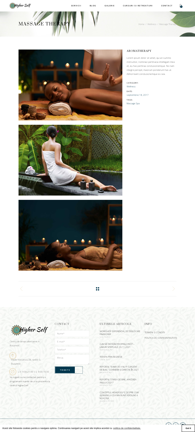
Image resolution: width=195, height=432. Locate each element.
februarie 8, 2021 (106, 372)
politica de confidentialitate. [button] (127, 428)
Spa (138, 103)
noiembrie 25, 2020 (107, 401)
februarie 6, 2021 (106, 385)
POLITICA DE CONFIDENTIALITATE (161, 337)
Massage (131, 103)
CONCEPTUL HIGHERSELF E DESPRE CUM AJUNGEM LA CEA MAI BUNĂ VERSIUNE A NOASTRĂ (119, 395)
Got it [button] (188, 428)
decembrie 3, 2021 (106, 350)
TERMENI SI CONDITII (155, 332)
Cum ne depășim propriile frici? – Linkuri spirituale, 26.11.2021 (117, 345)
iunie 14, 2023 (105, 337)
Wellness (151, 24)
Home (141, 24)
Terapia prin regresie (111, 356)
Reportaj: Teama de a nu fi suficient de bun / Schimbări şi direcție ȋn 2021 (119, 368)
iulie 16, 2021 (105, 359)
